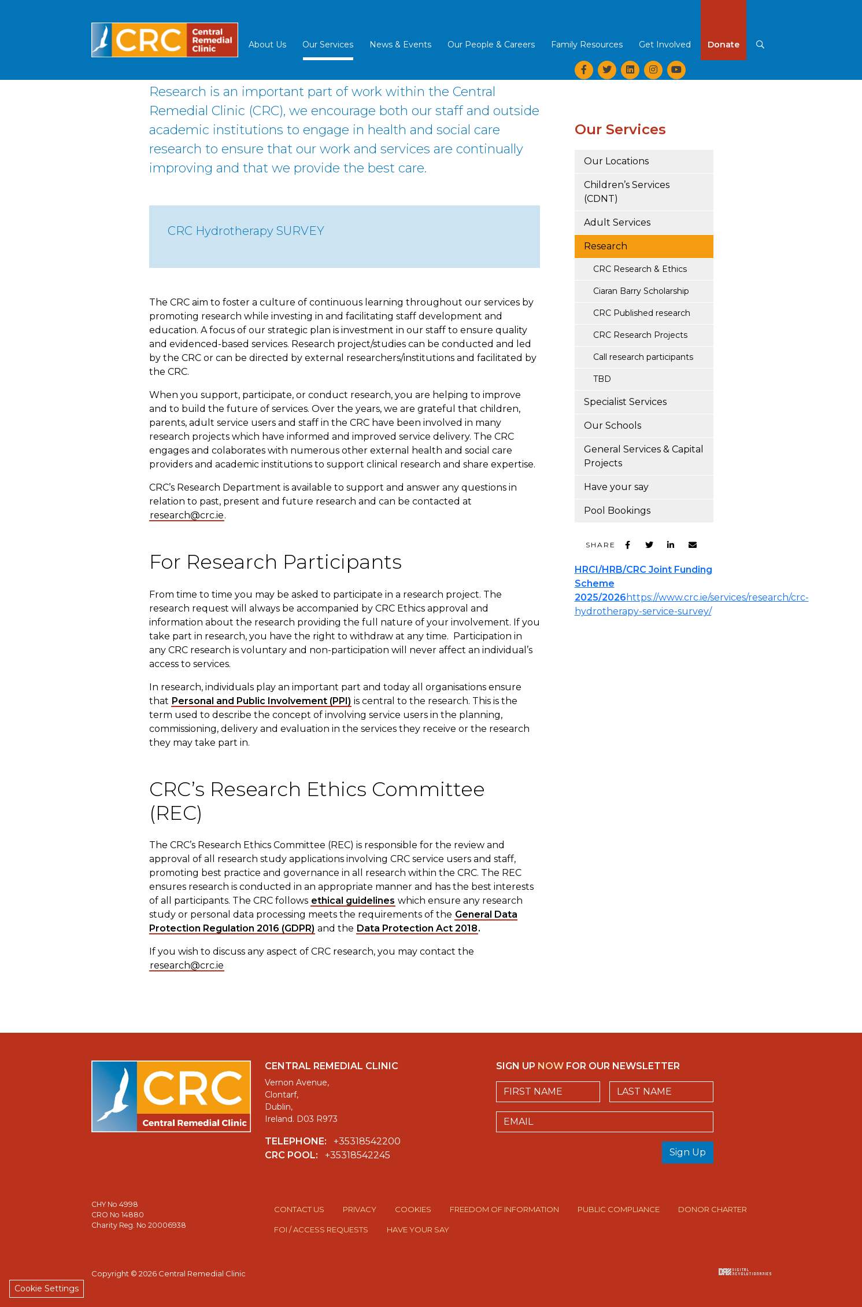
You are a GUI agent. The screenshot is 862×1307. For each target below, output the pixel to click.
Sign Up (687, 1152)
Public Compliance (619, 1209)
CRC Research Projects (640, 335)
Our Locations (616, 161)
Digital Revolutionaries (745, 1271)
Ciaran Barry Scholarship (641, 291)
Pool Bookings (617, 510)
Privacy (359, 1209)
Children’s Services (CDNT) (626, 191)
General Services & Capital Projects (644, 456)
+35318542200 (367, 1141)
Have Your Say (418, 1229)
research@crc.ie (187, 515)
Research (605, 246)
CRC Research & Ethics (640, 269)
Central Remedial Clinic (164, 31)
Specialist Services (625, 401)
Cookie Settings (46, 1288)
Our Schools (612, 425)
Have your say (616, 486)
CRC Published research (641, 313)
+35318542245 (357, 1155)
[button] (267, 48)
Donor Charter (712, 1209)
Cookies (413, 1209)
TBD (602, 379)
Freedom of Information (504, 1209)
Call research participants (643, 357)
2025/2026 (600, 597)
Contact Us (299, 1209)
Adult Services (617, 222)
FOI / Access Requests (321, 1229)
